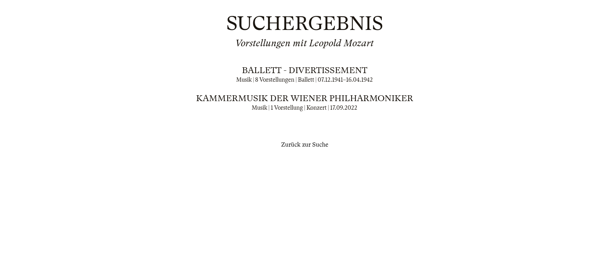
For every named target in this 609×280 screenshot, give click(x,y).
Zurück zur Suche (304, 144)
